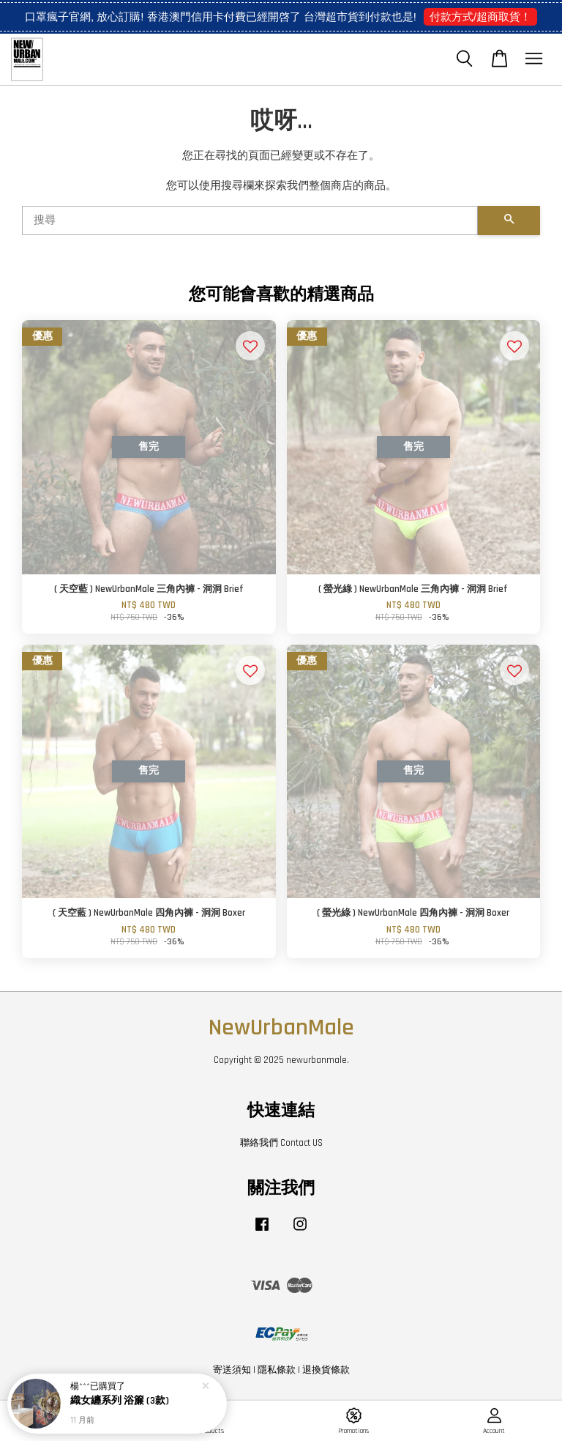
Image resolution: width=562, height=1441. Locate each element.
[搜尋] (250, 220)
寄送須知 (232, 1370)
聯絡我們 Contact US (281, 1143)
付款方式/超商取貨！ (480, 16)
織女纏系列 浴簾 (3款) (119, 1402)
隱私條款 (277, 1370)
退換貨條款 (326, 1370)
